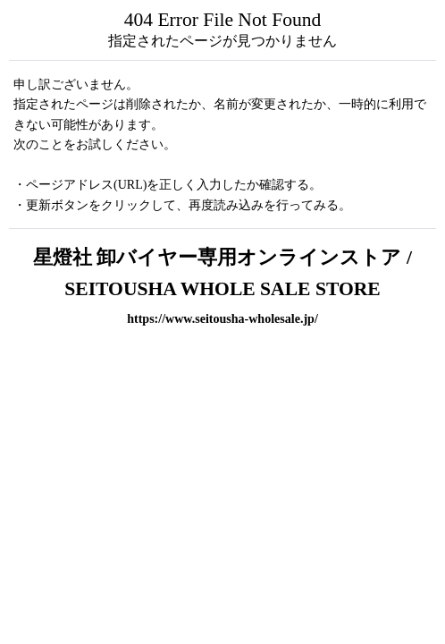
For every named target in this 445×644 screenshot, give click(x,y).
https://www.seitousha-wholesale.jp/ (222, 318)
